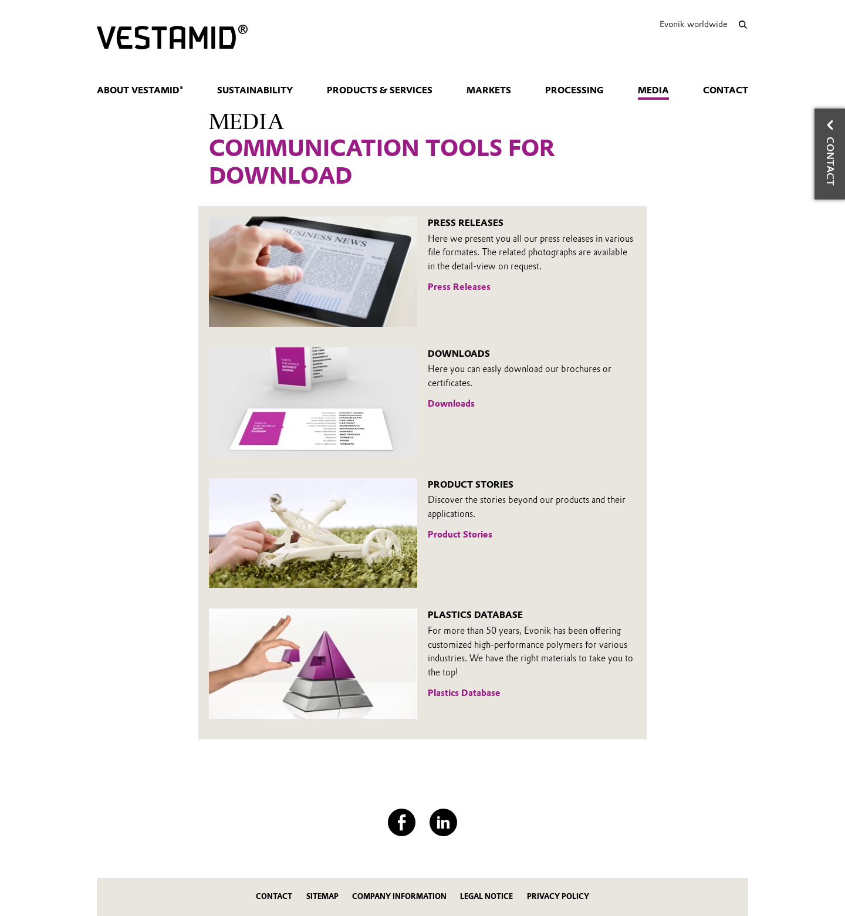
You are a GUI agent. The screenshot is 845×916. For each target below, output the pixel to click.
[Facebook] (401, 822)
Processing (574, 90)
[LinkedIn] (443, 822)
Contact (725, 90)
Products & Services (379, 90)
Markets (489, 90)
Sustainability (255, 90)
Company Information (399, 896)
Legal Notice (486, 896)
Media (653, 90)
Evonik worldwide (694, 24)
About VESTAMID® (140, 90)
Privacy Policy (558, 896)
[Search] (742, 24)
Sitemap (322, 896)
